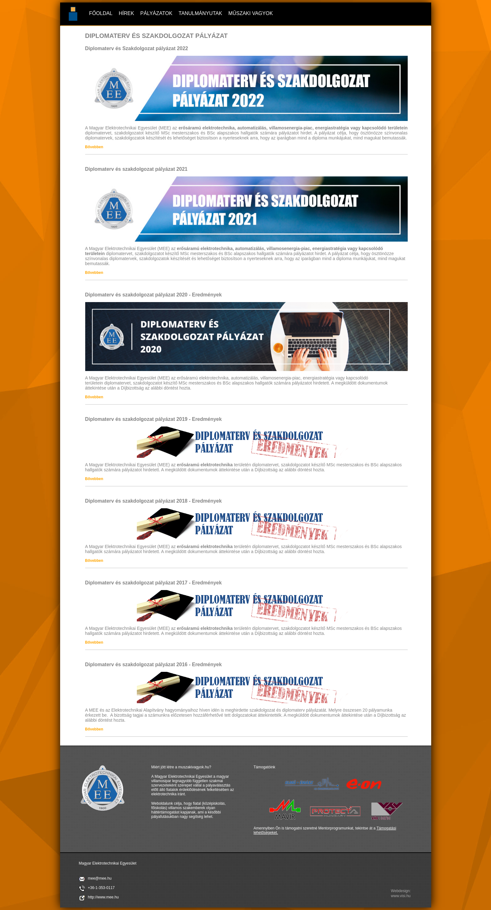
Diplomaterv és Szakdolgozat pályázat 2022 (136, 48)
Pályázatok (156, 13)
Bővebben (94, 147)
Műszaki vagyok (250, 13)
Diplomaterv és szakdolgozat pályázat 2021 (136, 169)
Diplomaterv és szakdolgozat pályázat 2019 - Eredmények (153, 419)
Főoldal (101, 13)
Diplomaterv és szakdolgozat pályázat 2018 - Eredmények (153, 501)
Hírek (126, 13)
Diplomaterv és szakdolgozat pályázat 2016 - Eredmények (153, 664)
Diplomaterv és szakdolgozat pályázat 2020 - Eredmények (153, 294)
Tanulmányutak (200, 13)
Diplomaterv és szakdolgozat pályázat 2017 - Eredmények (153, 582)
